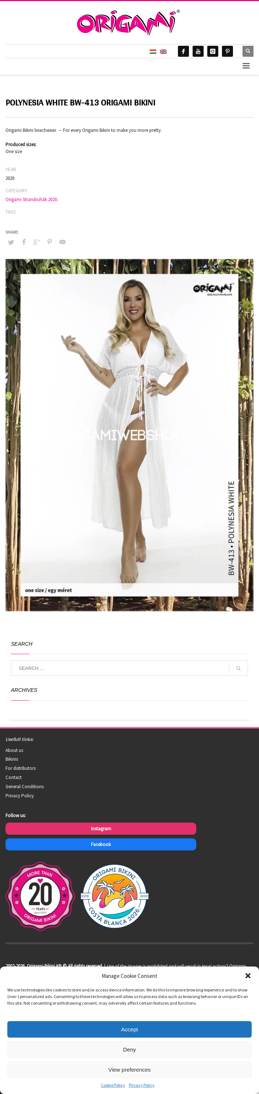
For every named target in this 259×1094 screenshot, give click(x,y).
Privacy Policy (141, 1085)
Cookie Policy (113, 1085)
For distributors (21, 768)
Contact (14, 777)
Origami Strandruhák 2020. (32, 199)
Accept (129, 1029)
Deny (129, 1049)
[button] (248, 975)
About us (14, 750)
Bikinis (12, 759)
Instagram (101, 829)
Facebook (101, 844)
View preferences (129, 1070)
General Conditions (25, 786)
